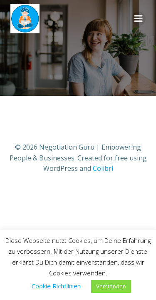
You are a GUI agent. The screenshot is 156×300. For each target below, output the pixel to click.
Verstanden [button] (111, 286)
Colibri (103, 168)
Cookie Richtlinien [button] (56, 286)
